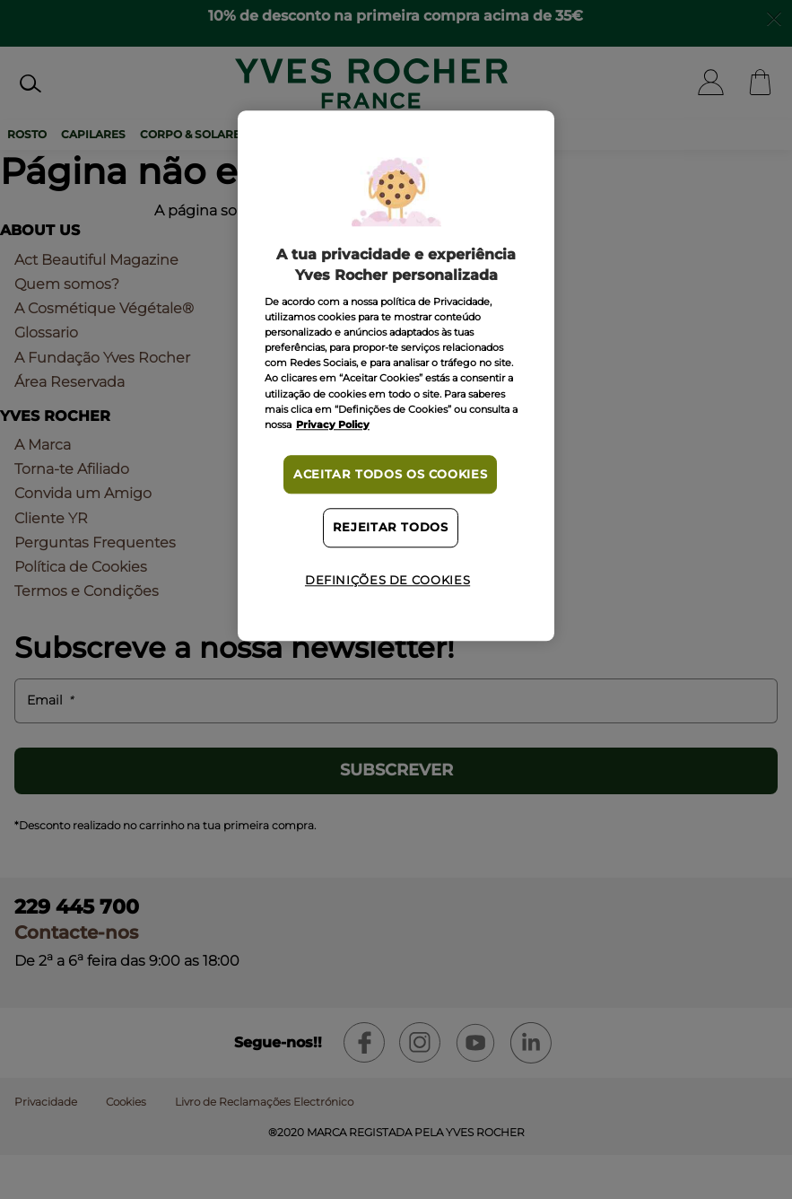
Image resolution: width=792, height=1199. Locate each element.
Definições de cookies (387, 580)
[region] (396, 376)
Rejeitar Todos (390, 528)
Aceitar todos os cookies (390, 474)
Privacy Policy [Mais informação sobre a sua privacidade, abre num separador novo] (333, 424)
